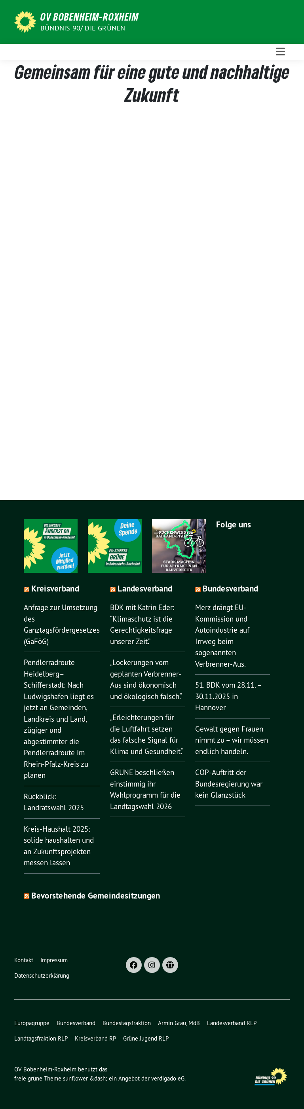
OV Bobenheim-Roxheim (89, 17)
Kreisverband (55, 588)
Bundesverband (230, 588)
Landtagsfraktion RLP (41, 1038)
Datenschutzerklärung (41, 975)
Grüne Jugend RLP (146, 1038)
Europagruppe (31, 1023)
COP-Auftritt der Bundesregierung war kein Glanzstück (228, 784)
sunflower (75, 1078)
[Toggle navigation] (280, 52)
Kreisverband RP (95, 1038)
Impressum (54, 960)
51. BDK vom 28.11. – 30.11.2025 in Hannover (228, 696)
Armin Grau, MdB (179, 1023)
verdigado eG (167, 1078)
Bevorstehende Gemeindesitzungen (95, 895)
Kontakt (23, 960)
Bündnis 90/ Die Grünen (82, 27)
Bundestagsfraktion (127, 1023)
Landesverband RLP (231, 1023)
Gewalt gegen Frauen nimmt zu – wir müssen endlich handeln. (231, 740)
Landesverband (145, 588)
